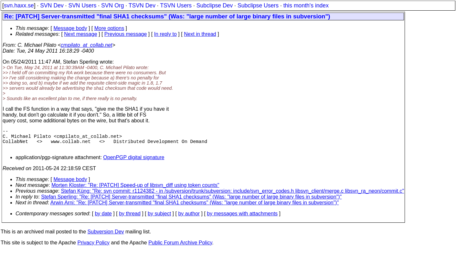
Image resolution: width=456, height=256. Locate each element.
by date (103, 218)
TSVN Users (176, 5)
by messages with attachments (242, 218)
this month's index (306, 5)
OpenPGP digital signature (133, 162)
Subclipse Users (258, 5)
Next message (80, 34)
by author (189, 218)
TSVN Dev (142, 5)
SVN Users (82, 5)
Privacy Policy (93, 248)
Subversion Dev (106, 237)
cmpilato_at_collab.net (86, 45)
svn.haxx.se (19, 5)
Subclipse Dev (214, 5)
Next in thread (200, 34)
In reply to (165, 34)
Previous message (125, 34)
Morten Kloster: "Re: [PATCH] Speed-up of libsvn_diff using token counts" (135, 190)
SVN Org (112, 5)
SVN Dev (51, 5)
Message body (70, 28)
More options (109, 28)
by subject (159, 218)
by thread (130, 218)
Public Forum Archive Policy (180, 248)
